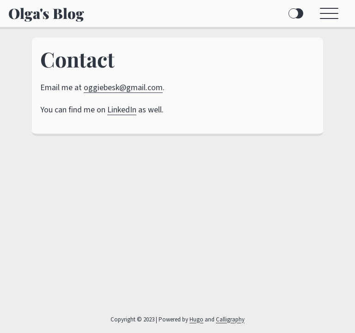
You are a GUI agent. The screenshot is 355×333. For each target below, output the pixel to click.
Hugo (196, 319)
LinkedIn (121, 110)
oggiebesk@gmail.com (123, 87)
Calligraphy (230, 319)
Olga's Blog (46, 13)
